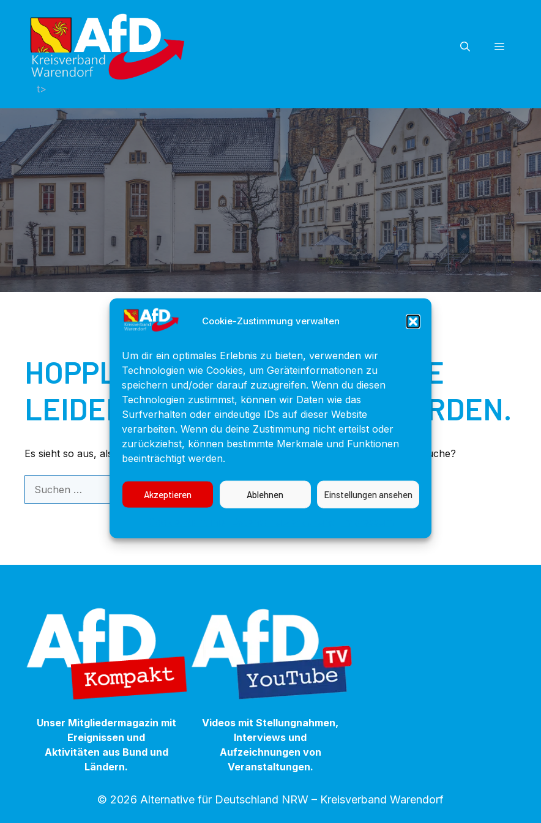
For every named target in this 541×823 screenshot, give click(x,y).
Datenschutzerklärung (283, 533)
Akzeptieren (168, 506)
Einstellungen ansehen (368, 506)
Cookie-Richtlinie (186, 533)
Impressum (367, 533)
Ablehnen (265, 506)
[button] (413, 333)
